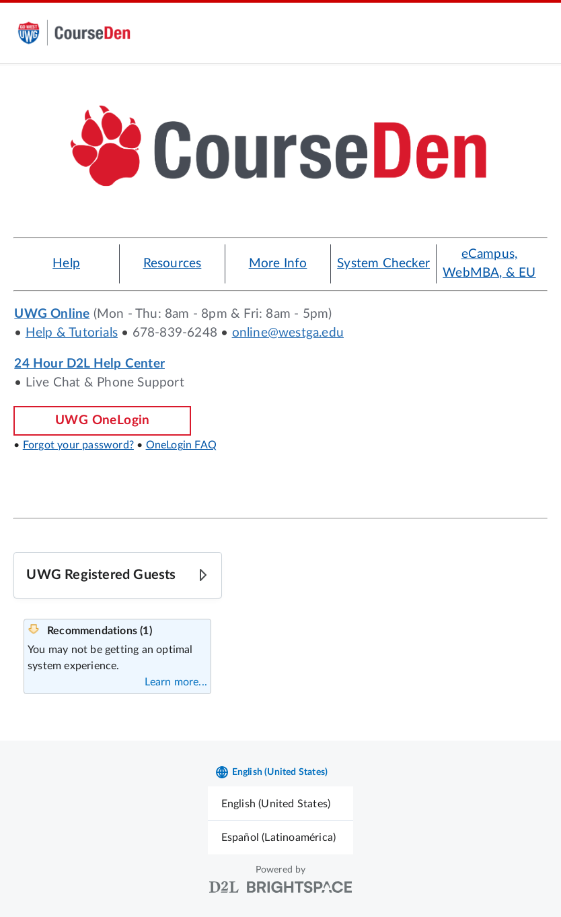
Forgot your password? (78, 445)
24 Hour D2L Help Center (89, 364)
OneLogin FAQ (181, 445)
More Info (278, 263)
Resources (172, 263)
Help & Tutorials (72, 333)
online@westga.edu (288, 333)
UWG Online (51, 314)
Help (66, 263)
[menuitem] (281, 803)
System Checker (383, 263)
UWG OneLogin (102, 420)
